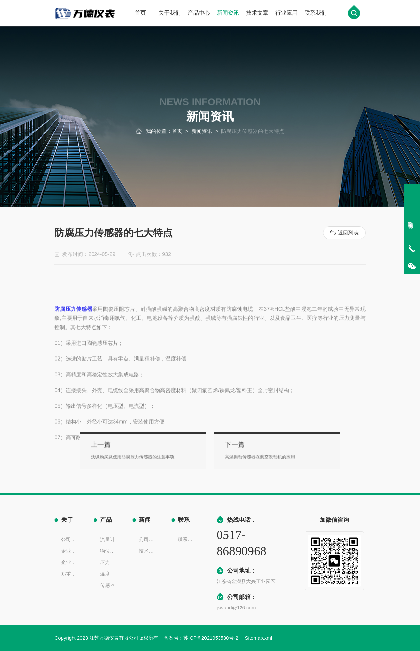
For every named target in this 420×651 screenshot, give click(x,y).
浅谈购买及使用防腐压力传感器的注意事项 (153, 455)
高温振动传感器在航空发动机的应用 (246, 455)
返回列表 (345, 233)
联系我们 (315, 14)
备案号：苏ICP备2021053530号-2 (202, 638)
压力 (105, 562)
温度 (105, 574)
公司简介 (70, 539)
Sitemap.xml (258, 638)
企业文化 (70, 551)
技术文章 (257, 14)
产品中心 (199, 14)
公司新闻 (148, 539)
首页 (140, 14)
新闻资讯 (228, 19)
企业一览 (70, 562)
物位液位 (109, 551)
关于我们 (169, 14)
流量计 (107, 539)
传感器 (107, 585)
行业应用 (286, 14)
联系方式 (187, 539)
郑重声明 (70, 574)
